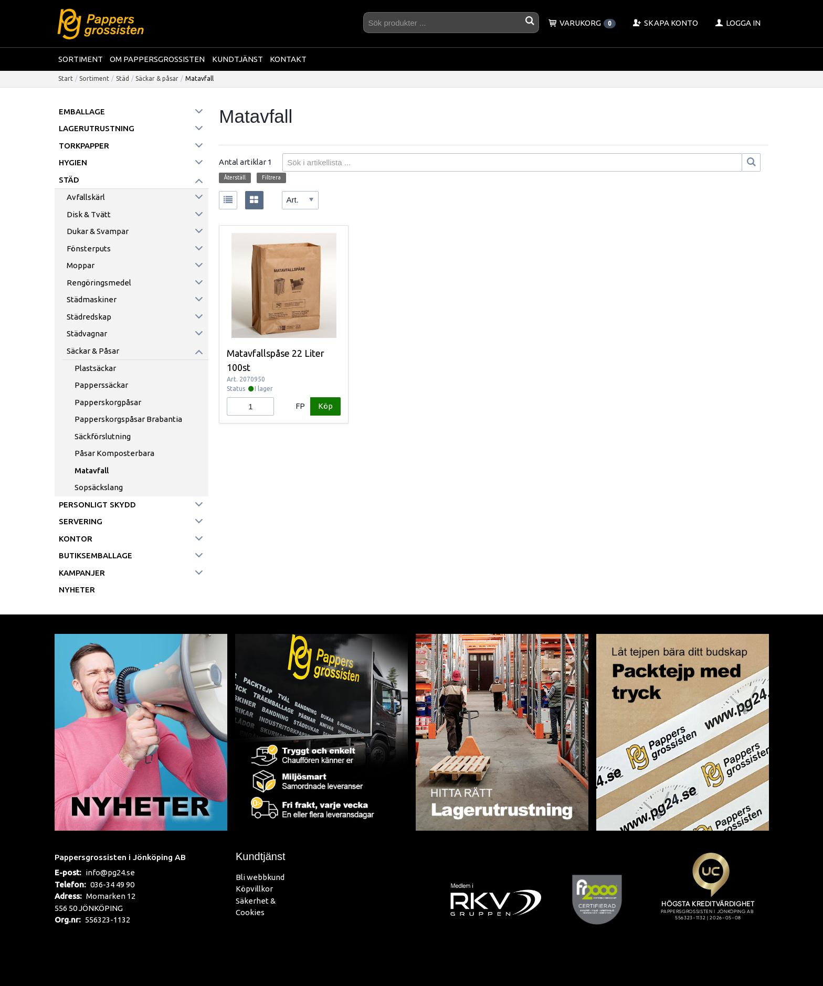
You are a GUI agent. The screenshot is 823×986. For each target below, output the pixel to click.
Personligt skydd (97, 504)
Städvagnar (87, 333)
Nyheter (77, 589)
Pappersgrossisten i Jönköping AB (120, 857)
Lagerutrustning (96, 128)
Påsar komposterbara (114, 453)
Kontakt (288, 59)
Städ (122, 78)
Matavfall (92, 470)
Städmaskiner (92, 299)
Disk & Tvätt (89, 214)
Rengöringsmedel (99, 282)
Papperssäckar (101, 384)
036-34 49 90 (112, 884)
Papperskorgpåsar (108, 402)
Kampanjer (82, 572)
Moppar (80, 265)
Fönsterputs (89, 248)
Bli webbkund (260, 877)
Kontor (75, 538)
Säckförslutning (103, 436)
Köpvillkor (254, 888)
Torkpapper (84, 145)
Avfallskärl (86, 197)
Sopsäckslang (99, 487)
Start (65, 78)
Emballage (82, 111)
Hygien (73, 162)
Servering (80, 521)
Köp (325, 405)
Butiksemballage (95, 555)
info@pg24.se (110, 872)
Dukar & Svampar (98, 231)
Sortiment (80, 59)
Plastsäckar (95, 368)
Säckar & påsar (156, 78)
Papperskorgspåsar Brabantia (128, 419)
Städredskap (89, 316)
